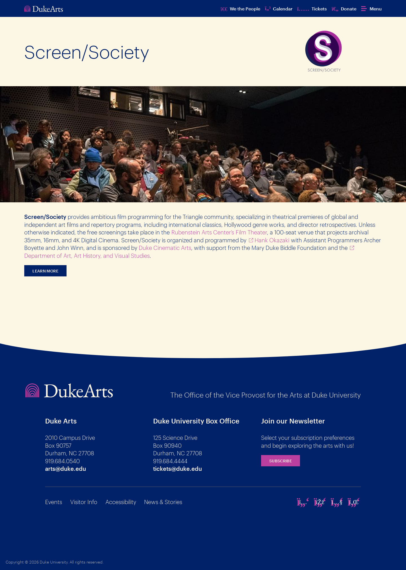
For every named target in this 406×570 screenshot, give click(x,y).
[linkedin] (354, 501)
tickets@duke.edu (177, 468)
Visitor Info (83, 501)
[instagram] (303, 501)
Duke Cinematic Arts (165, 247)
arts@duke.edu (65, 468)
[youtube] (337, 501)
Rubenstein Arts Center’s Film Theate (218, 232)
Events (53, 501)
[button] (371, 9)
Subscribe (280, 460)
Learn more (45, 271)
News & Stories (163, 501)
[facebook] (320, 501)
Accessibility (120, 501)
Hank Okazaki (272, 240)
